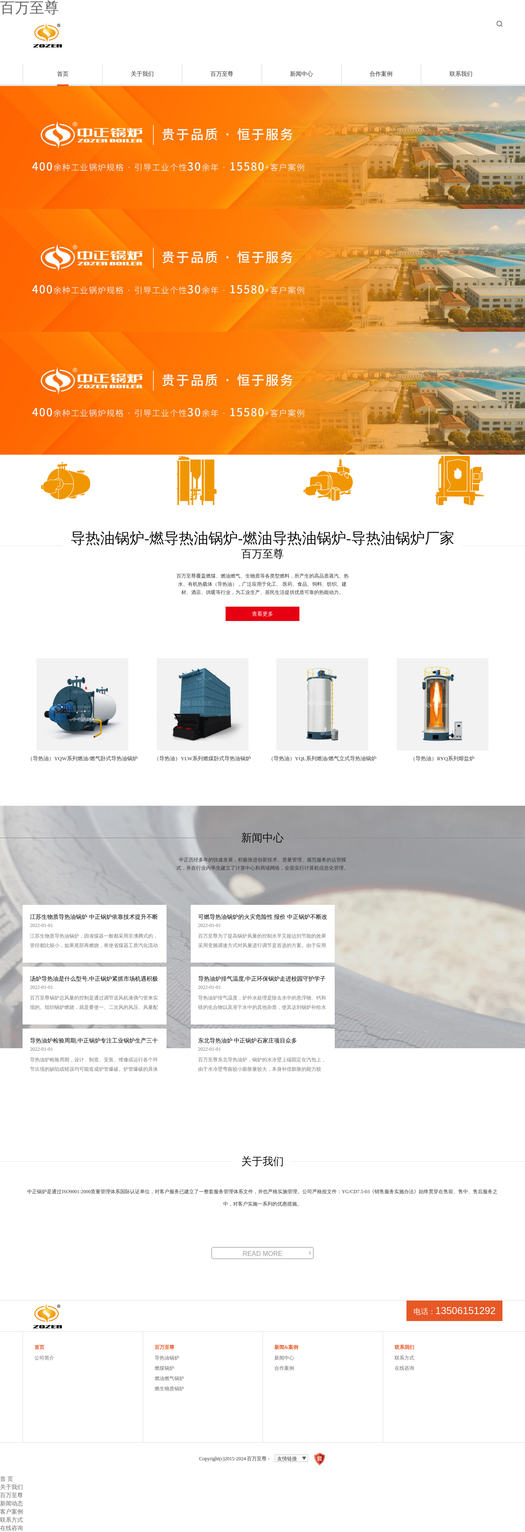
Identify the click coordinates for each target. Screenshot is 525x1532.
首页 (62, 74)
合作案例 (381, 74)
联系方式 (404, 1358)
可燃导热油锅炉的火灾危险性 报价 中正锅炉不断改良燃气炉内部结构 (262, 917)
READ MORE (263, 1253)
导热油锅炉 (167, 1358)
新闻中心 (301, 74)
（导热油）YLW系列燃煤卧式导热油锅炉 (202, 758)
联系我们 (461, 74)
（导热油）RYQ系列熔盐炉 (442, 758)
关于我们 (142, 74)
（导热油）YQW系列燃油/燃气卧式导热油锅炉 (82, 758)
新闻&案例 (286, 1347)
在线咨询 (404, 1368)
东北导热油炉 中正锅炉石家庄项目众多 (247, 1041)
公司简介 (44, 1358)
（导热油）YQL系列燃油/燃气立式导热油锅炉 (322, 758)
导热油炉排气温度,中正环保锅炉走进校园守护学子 (262, 979)
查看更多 (262, 614)
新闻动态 (11, 1503)
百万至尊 (221, 74)
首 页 (6, 1478)
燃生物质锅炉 (169, 1388)
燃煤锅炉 (164, 1368)
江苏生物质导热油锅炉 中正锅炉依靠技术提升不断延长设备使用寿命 (94, 917)
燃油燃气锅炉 (169, 1378)
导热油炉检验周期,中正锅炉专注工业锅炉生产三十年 (94, 1041)
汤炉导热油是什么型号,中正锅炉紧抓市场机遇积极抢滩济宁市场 (94, 979)
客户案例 (11, 1511)
